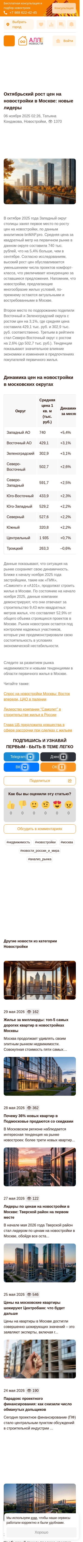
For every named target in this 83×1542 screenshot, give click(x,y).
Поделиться (51, 781)
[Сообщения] (61, 24)
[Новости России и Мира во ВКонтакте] (21, 767)
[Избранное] (41, 24)
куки (34, 1518)
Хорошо (41, 1532)
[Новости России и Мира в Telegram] (21, 756)
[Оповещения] (71, 24)
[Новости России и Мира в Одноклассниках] (58, 767)
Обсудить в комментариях (39, 829)
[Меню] (9, 40)
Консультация (64, 8)
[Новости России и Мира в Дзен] (58, 756)
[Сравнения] (51, 24)
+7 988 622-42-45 (20, 12)
